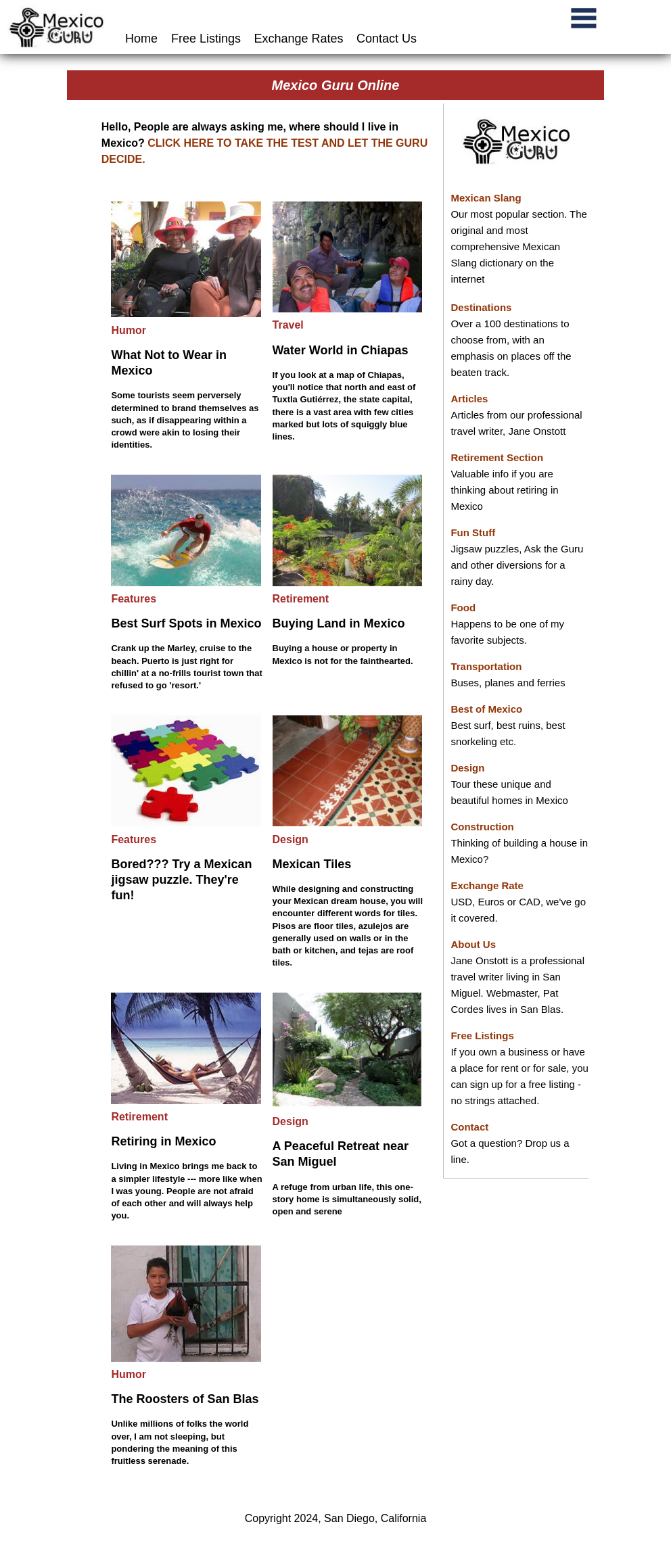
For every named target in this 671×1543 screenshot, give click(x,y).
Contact (469, 1127)
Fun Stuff (472, 532)
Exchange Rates (299, 38)
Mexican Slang (485, 198)
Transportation (486, 666)
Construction (481, 826)
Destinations (480, 307)
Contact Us (386, 38)
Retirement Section (496, 457)
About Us (473, 944)
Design (467, 768)
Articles (469, 398)
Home (143, 38)
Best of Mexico (486, 709)
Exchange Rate (487, 885)
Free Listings (206, 38)
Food (463, 607)
